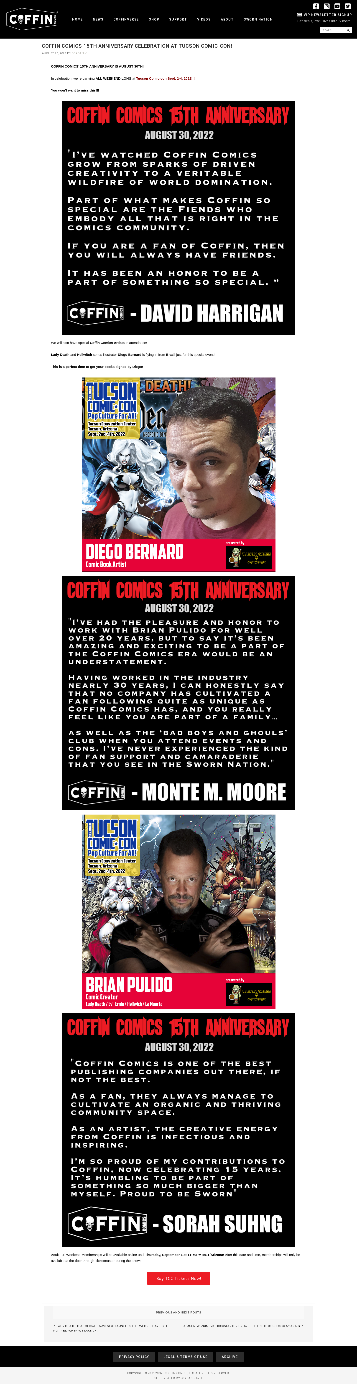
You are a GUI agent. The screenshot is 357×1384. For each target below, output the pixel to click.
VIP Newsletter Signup (328, 15)
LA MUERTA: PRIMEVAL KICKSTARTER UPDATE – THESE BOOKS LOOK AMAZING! (241, 1326)
